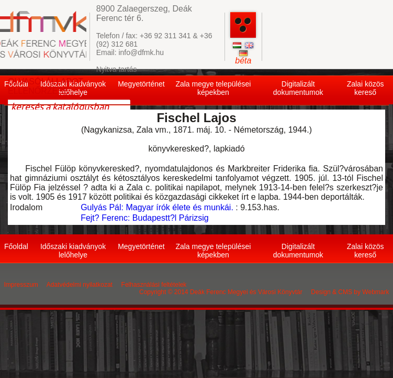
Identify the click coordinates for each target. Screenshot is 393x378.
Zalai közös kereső (365, 88)
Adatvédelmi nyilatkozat (80, 284)
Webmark (375, 292)
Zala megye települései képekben (213, 88)
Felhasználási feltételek (154, 284)
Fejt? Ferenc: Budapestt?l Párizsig (145, 217)
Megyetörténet (141, 84)
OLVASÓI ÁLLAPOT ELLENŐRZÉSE (45, 86)
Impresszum (21, 284)
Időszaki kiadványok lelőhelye (73, 250)
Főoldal (16, 246)
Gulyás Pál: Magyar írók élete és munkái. (157, 207)
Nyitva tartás (116, 69)
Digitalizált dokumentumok (298, 88)
